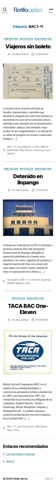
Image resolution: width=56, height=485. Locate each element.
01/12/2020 (42, 190)
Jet (18, 426)
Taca (28, 283)
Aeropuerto (13, 279)
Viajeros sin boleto (28, 46)
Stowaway (38, 150)
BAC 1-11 (11, 146)
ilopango (46, 279)
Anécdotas (11, 39)
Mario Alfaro (22, 54)
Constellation (24, 146)
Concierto (35, 279)
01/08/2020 (42, 319)
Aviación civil (43, 39)
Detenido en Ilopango (28, 179)
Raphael (20, 283)
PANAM (11, 283)
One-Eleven (28, 426)
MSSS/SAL (12, 150)
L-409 (35, 146)
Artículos (26, 39)
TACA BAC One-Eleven (28, 309)
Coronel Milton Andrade (20, 454)
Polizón (28, 150)
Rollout (10, 461)
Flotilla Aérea (19, 478)
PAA (21, 150)
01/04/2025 (42, 54)
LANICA (43, 146)
